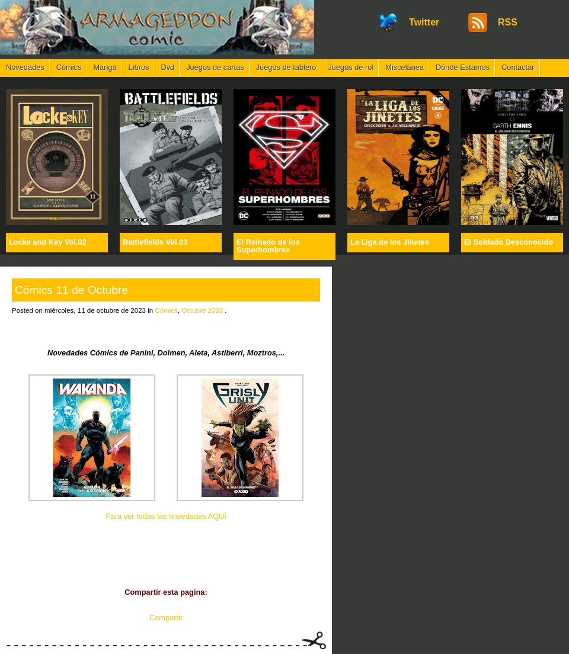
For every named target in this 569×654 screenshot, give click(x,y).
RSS (507, 22)
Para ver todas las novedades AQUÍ (166, 516)
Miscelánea (404, 67)
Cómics (69, 67)
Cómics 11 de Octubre (71, 290)
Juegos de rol (350, 67)
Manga (104, 67)
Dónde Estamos (463, 67)
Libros (139, 67)
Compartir (166, 617)
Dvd (167, 67)
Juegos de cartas (215, 67)
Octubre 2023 (202, 310)
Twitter (424, 22)
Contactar (517, 67)
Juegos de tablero (286, 67)
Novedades (25, 67)
